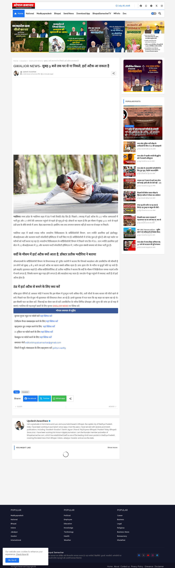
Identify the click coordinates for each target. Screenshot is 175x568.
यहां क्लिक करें (46, 316)
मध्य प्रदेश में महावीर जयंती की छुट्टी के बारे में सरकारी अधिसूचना (149, 157)
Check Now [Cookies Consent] (21, 554)
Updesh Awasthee (37, 420)
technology (69, 532)
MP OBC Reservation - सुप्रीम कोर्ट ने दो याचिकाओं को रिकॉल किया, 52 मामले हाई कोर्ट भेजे (148, 232)
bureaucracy (122, 536)
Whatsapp (60, 398)
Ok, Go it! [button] (12, 560)
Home (20, 13)
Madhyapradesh (44, 13)
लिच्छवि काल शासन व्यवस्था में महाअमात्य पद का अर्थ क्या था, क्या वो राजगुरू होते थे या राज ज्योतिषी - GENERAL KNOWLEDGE (149, 221)
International (16, 540)
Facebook (32, 398)
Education (68, 524)
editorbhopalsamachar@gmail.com (43, 342)
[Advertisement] (65, 98)
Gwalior (24, 61)
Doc (124, 13)
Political (67, 515)
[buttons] (141, 6)
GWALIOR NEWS (60, 306)
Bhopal (57, 13)
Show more (112, 448)
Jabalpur (14, 532)
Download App (83, 13)
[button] (153, 13)
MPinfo (117, 13)
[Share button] (70, 399)
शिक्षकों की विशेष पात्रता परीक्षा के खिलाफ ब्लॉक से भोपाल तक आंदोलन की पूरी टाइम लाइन (148, 195)
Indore (13, 528)
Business (120, 519)
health (66, 536)
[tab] (19, 13)
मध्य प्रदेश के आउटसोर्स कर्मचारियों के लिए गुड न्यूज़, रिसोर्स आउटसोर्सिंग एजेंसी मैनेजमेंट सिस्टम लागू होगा (149, 170)
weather (67, 540)
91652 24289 (59, 348)
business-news (123, 532)
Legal (119, 524)
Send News (68, 13)
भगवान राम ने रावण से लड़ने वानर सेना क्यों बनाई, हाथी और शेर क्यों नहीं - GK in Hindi (149, 182)
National (30, 13)
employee (68, 519)
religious (121, 528)
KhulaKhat (121, 540)
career (120, 515)
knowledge (68, 528)
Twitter (46, 398)
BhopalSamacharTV (102, 13)
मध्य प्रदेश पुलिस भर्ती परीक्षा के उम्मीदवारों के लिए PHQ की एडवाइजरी (149, 145)
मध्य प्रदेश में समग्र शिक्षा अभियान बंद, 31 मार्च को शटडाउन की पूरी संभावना (149, 243)
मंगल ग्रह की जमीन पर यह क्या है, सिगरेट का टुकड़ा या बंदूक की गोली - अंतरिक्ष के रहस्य (148, 207)
